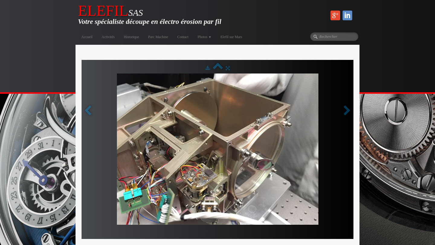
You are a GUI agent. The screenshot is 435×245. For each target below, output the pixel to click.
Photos (204, 37)
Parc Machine (158, 37)
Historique (131, 37)
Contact (182, 37)
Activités (108, 37)
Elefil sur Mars (231, 37)
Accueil (86, 37)
